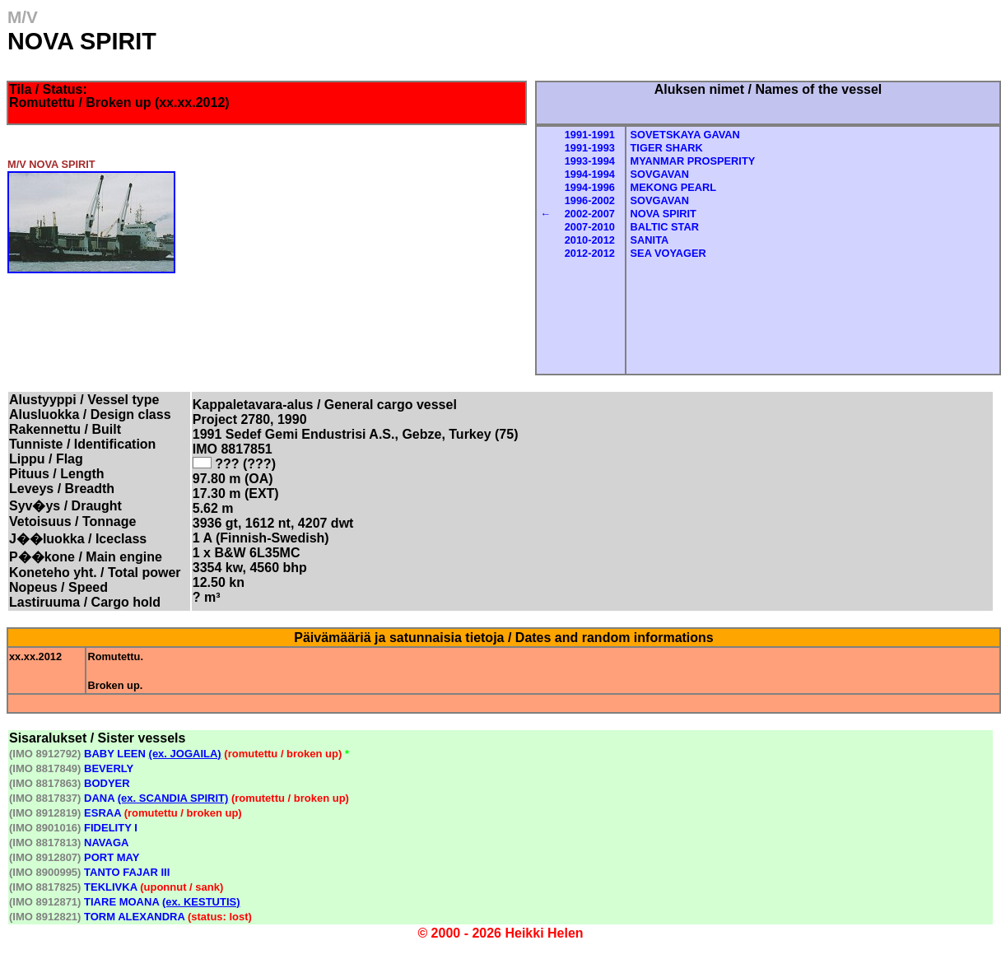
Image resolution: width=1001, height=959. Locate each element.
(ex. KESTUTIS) (201, 902)
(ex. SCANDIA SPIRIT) (173, 798)
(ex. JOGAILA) (185, 753)
